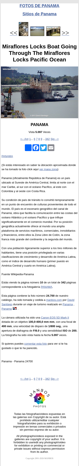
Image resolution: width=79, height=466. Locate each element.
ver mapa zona (48, 169)
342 (47, 139)
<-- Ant (24, 139)
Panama (68, 304)
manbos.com (54, 299)
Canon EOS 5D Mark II (55, 317)
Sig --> (55, 139)
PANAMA (7, 156)
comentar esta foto (35, 343)
